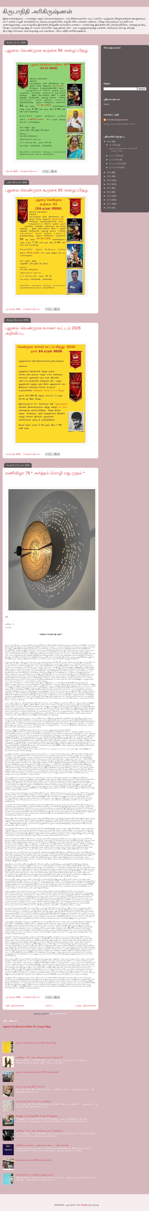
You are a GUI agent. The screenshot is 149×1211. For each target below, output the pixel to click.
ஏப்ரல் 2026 (115, 155)
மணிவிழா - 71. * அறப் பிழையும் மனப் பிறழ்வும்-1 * (39, 1131)
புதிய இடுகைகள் (14, 1005)
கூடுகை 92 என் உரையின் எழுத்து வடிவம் (34, 1175)
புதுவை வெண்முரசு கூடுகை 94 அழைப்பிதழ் (46, 50)
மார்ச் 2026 (114, 159)
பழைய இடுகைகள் (85, 1005)
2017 (109, 204)
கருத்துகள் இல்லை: (29, 171)
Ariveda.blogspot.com (117, 120)
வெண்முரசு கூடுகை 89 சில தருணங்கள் (33, 1160)
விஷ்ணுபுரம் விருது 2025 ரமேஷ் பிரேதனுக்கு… (37, 1116)
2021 (109, 188)
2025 (109, 172)
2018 (109, 200)
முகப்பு (49, 1005)
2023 (109, 180)
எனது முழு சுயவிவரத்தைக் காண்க (119, 124)
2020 (109, 192)
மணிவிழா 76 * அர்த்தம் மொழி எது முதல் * (45, 473)
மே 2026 (113, 145)
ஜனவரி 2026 (115, 167)
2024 (109, 176)
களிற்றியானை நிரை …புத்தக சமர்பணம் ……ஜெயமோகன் (41, 1145)
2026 (109, 141)
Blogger (84, 1205)
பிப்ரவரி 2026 (115, 163)
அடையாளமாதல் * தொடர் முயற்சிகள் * (33, 1101)
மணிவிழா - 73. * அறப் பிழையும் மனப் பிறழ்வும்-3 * (39, 1057)
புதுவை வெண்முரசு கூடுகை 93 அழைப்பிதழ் (46, 190)
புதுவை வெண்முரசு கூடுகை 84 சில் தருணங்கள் (37, 1072)
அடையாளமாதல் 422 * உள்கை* (30, 1087)
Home (106, 104)
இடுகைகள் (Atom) (58, 1013)
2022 (109, 184)
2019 (109, 196)
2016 (109, 208)
